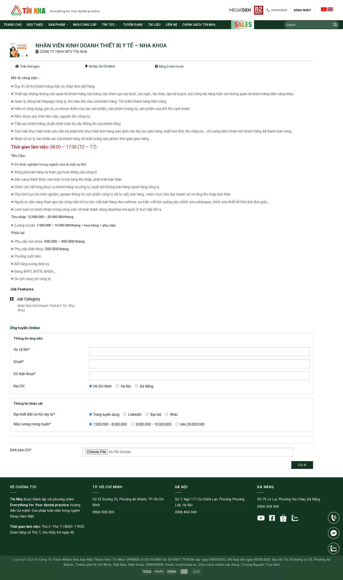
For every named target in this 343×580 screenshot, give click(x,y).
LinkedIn (132, 414)
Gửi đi (302, 465)
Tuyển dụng (133, 24)
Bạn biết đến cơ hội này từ (34, 414)
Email (19, 362)
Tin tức (110, 24)
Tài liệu (154, 24)
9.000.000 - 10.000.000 (151, 424)
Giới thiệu (35, 24)
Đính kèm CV (20, 450)
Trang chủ (12, 24)
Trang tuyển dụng (104, 414)
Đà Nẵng (144, 386)
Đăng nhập (302, 10)
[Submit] (335, 24)
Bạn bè (153, 414)
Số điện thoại (24, 374)
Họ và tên (22, 349)
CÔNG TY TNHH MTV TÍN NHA (63, 52)
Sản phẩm (58, 24)
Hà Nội (123, 386)
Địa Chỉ (19, 386)
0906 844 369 (186, 512)
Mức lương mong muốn (32, 424)
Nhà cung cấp (85, 24)
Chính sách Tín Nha (198, 24)
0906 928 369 (103, 512)
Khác (171, 414)
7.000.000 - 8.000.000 (108, 424)
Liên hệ (171, 24)
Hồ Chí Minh (100, 386)
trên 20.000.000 (189, 424)
